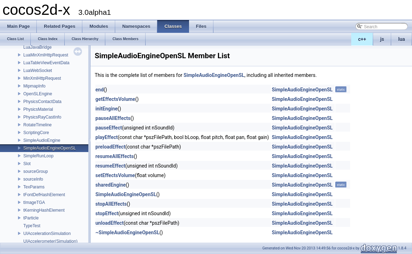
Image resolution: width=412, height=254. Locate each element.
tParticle (31, 218)
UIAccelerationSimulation (47, 233)
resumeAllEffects (114, 156)
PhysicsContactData (42, 101)
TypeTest (31, 225)
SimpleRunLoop (38, 155)
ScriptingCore (36, 132)
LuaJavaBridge (37, 47)
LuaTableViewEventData (46, 62)
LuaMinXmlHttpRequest (45, 55)
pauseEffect (108, 128)
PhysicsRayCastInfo (42, 117)
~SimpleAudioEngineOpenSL (127, 232)
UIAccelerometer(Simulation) (50, 241)
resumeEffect (110, 166)
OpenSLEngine (37, 93)
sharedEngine (110, 185)
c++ (362, 39)
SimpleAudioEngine (41, 140)
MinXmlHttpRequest (42, 78)
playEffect (106, 137)
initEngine (106, 108)
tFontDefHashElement (44, 194)
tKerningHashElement (44, 210)
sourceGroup (35, 171)
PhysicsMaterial (38, 109)
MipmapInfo (34, 86)
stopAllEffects (111, 204)
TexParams (34, 187)
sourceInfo (33, 179)
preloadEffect (110, 147)
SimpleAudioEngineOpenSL (49, 148)
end (99, 89)
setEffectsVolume (115, 175)
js (382, 39)
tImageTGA (34, 202)
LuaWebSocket (37, 70)
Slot (27, 163)
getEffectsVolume (115, 99)
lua (401, 39)
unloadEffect (109, 223)
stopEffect (106, 213)
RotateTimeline (37, 124)
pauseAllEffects (112, 118)
